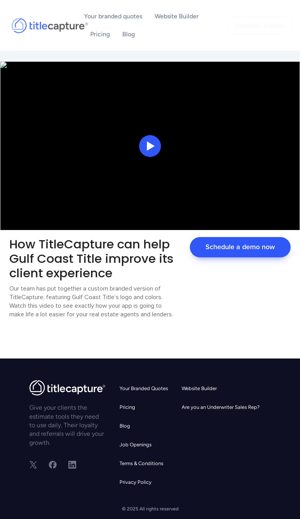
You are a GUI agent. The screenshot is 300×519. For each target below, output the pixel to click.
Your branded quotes (113, 16)
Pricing (100, 34)
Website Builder (177, 16)
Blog (128, 34)
